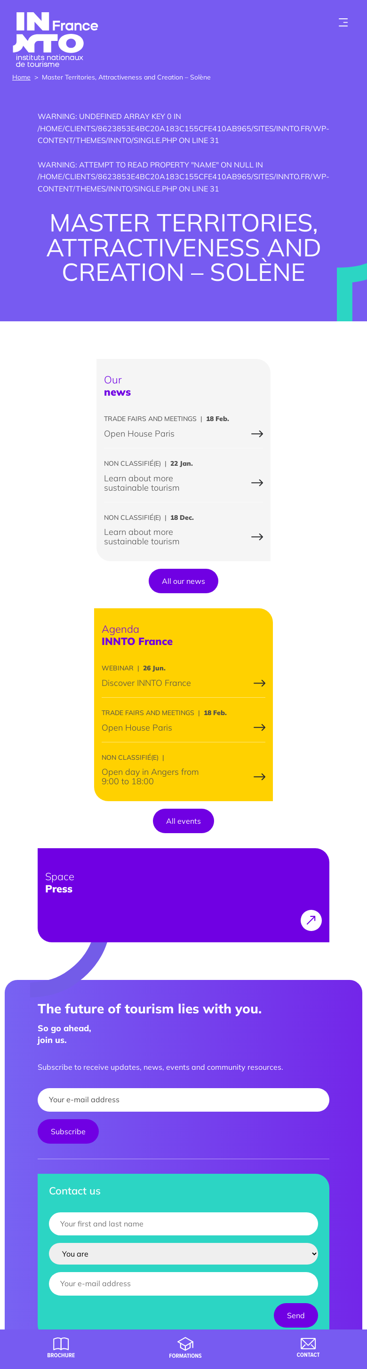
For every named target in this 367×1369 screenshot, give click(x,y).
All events (183, 821)
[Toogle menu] (343, 22)
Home (21, 77)
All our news (183, 581)
